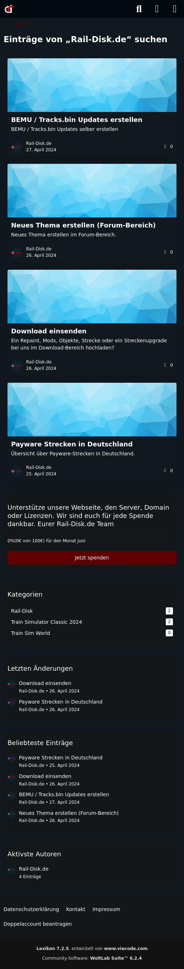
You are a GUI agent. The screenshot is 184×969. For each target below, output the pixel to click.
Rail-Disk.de (31, 691)
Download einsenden (45, 683)
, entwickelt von (92, 948)
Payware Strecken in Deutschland (61, 702)
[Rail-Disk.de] (9, 9)
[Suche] (139, 9)
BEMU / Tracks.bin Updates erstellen (64, 794)
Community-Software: (92, 958)
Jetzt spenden (92, 558)
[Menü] (175, 9)
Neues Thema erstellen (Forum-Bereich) (69, 813)
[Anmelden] (157, 9)
